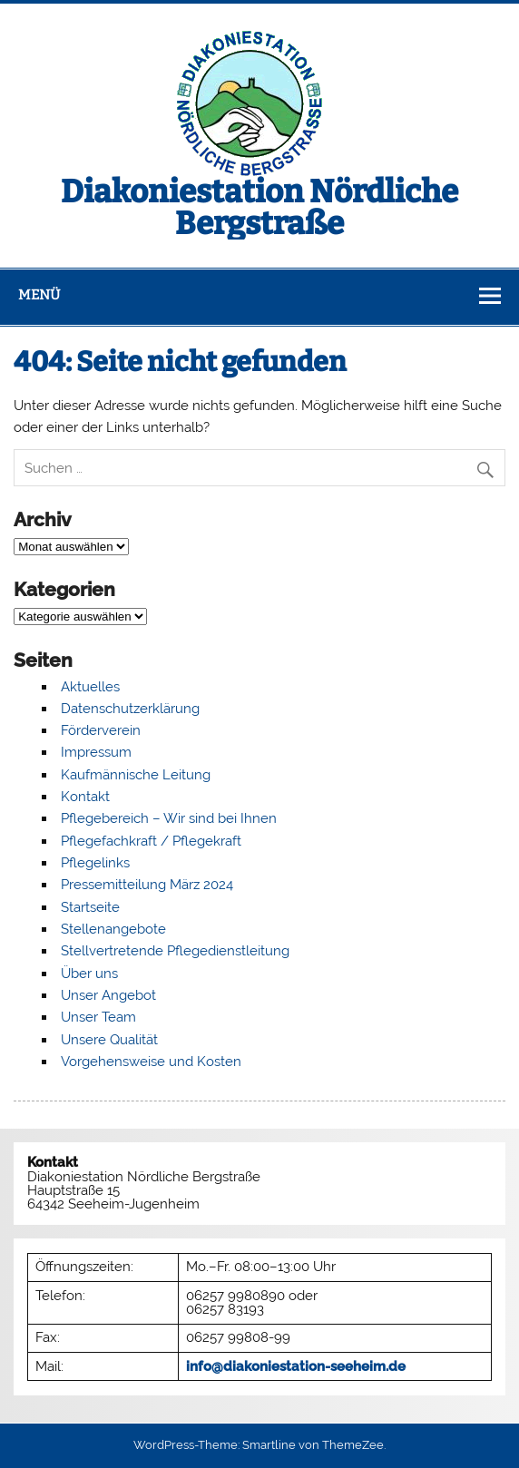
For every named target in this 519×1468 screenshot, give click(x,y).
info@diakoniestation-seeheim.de (296, 1366)
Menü (39, 295)
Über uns (89, 973)
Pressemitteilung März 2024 (147, 884)
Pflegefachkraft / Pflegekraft (151, 841)
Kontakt (85, 796)
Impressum (96, 752)
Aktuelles (90, 687)
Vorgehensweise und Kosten (151, 1061)
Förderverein (101, 730)
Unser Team (98, 1017)
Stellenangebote (113, 929)
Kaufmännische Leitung (136, 775)
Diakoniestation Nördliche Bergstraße (259, 207)
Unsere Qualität (109, 1040)
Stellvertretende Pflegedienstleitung (175, 951)
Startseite (90, 907)
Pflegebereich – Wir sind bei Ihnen (169, 818)
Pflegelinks (95, 863)
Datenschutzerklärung (130, 708)
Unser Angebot (108, 995)
